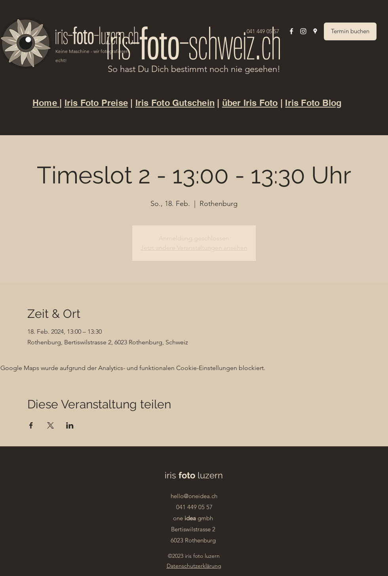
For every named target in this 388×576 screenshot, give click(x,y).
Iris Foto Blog (313, 103)
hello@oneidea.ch (194, 496)
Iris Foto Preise (96, 103)
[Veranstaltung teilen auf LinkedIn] (70, 425)
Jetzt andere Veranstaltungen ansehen (194, 247)
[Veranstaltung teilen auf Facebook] (31, 425)
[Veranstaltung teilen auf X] (50, 425)
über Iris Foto (250, 103)
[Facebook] (291, 31)
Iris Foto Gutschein (175, 103)
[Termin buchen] (350, 31)
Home (45, 103)
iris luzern (194, 475)
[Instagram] (303, 31)
